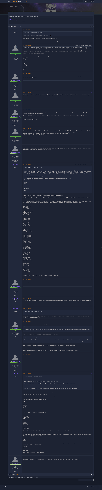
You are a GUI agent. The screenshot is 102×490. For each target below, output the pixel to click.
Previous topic (85, 22)
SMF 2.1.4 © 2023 (8, 488)
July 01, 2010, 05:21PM (27, 321)
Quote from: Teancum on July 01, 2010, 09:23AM (33, 167)
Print (92, 26)
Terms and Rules (90, 486)
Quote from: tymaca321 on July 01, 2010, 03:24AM (33, 32)
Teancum (16, 51)
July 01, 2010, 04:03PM (27, 308)
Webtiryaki (10, 486)
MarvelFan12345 (16, 80)
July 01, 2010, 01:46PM (27, 92)
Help (86, 486)
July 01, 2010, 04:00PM (27, 298)
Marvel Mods (13, 7)
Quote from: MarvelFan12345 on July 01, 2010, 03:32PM (34, 326)
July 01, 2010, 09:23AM (27, 45)
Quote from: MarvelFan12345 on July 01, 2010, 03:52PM (34, 311)
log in (22, 1)
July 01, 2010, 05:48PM (27, 354)
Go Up (10, 474)
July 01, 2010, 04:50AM (27, 29)
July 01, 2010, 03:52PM (27, 279)
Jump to (76, 479)
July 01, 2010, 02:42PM (27, 109)
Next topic (90, 22)
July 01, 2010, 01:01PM (27, 73)
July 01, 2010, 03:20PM (27, 128)
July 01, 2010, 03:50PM (27, 164)
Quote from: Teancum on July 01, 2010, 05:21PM (33, 376)
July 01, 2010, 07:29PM (27, 373)
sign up (26, 1)
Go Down (11, 26)
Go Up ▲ (95, 486)
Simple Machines (14, 488)
